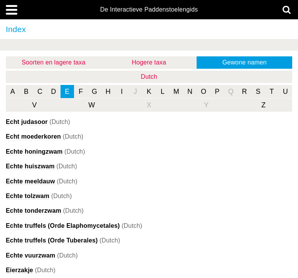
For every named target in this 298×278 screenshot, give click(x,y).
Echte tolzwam (27, 196)
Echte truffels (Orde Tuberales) (52, 240)
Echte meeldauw (30, 181)
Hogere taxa (149, 62)
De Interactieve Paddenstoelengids (149, 10)
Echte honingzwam (34, 151)
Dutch (149, 76)
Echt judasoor (27, 122)
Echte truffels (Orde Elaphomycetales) (63, 225)
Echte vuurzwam (31, 255)
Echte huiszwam (30, 166)
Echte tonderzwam (33, 210)
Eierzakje (19, 270)
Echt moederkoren (33, 136)
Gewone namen (244, 62)
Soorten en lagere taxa (53, 62)
